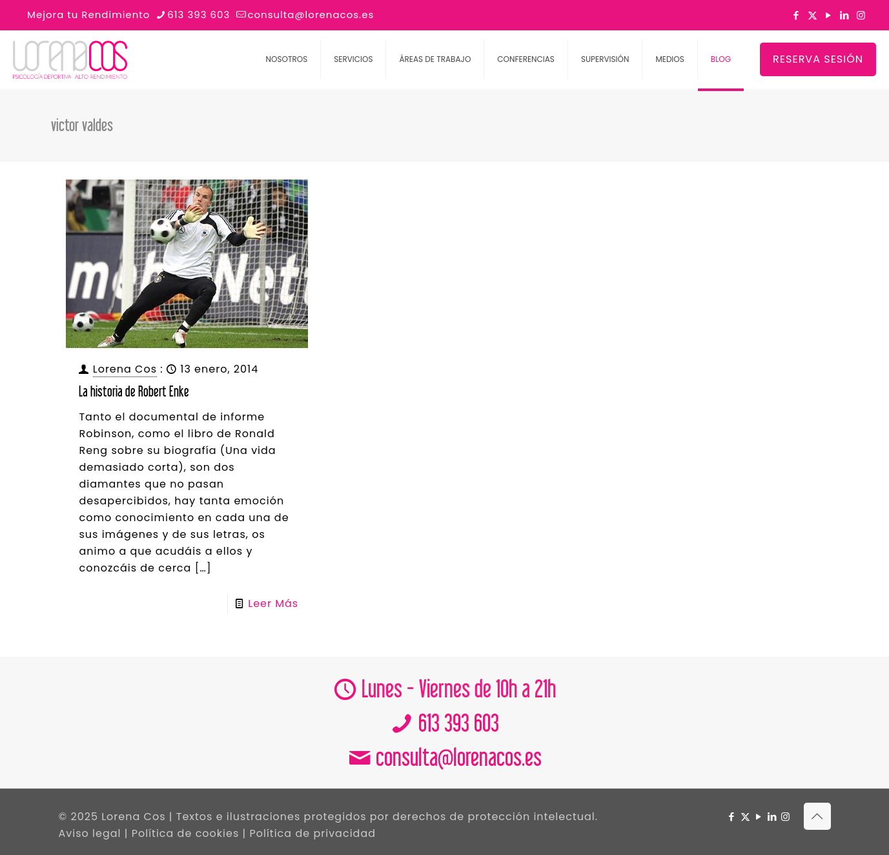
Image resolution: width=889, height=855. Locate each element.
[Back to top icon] (817, 816)
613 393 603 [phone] (198, 14)
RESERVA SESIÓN (818, 59)
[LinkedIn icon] (845, 15)
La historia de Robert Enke (134, 391)
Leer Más (273, 603)
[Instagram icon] (861, 15)
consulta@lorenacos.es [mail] (310, 14)
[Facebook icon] (796, 15)
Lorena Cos (125, 369)
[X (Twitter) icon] (812, 15)
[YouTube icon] (828, 15)
